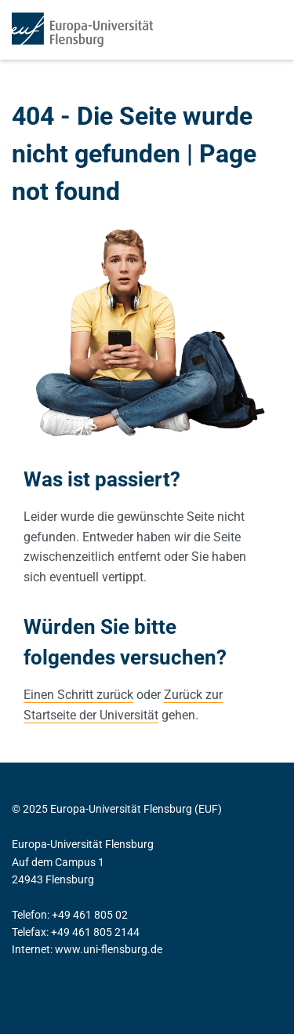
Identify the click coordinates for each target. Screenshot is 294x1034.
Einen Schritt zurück (78, 694)
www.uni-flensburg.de (108, 949)
